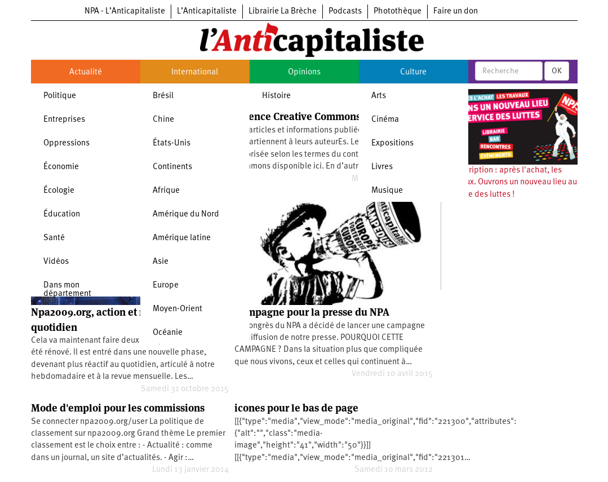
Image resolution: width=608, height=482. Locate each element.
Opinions (304, 72)
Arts (378, 96)
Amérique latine (182, 238)
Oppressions (66, 143)
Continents (172, 167)
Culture (413, 72)
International (194, 72)
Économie (61, 167)
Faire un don (455, 11)
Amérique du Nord (186, 214)
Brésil (163, 96)
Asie (160, 262)
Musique (387, 191)
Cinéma (385, 120)
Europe (166, 285)
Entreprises (64, 120)
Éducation (61, 214)
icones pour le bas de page (296, 407)
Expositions (392, 143)
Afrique (166, 191)
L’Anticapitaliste (207, 11)
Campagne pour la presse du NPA (311, 312)
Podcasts (345, 11)
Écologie (58, 191)
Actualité (85, 72)
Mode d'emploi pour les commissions (118, 407)
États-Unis (171, 143)
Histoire (276, 96)
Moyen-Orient (177, 309)
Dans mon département (67, 289)
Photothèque (397, 11)
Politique (59, 96)
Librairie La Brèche (282, 11)
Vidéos (56, 262)
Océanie (168, 333)
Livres (382, 167)
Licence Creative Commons (297, 116)
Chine (163, 120)
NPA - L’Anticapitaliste (125, 11)
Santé (54, 238)
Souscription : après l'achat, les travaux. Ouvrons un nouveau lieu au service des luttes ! (512, 182)
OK (557, 71)
